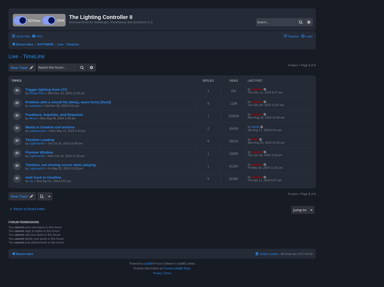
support (257, 89)
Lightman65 (37, 143)
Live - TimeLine (27, 56)
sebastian (35, 105)
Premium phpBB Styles (177, 268)
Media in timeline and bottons (50, 127)
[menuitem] (37, 36)
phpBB (148, 263)
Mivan (33, 118)
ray (31, 181)
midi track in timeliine (43, 177)
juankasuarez (38, 130)
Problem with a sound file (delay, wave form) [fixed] (68, 102)
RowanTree (36, 93)
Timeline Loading (39, 140)
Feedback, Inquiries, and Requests (54, 115)
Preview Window (39, 152)
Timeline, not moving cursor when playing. (61, 165)
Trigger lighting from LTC (46, 90)
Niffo (255, 139)
